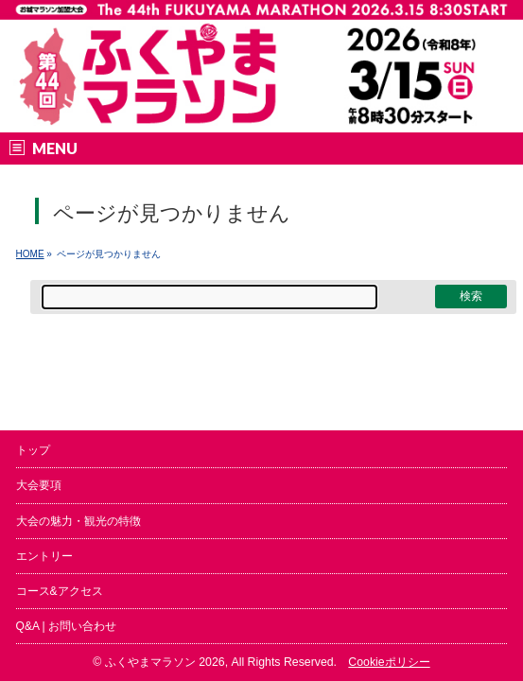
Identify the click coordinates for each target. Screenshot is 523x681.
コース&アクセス (59, 591)
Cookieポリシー (388, 662)
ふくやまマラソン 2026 (165, 662)
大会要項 (38, 485)
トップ (33, 450)
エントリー (44, 556)
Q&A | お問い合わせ (66, 626)
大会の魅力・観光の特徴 (78, 521)
